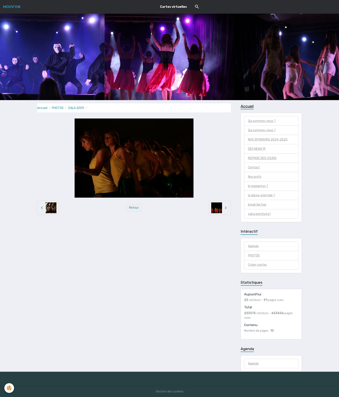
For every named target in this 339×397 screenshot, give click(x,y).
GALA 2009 (76, 108)
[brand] (11, 7)
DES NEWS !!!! (256, 149)
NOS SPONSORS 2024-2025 (268, 139)
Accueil (42, 108)
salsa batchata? (259, 214)
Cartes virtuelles (173, 7)
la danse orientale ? (261, 195)
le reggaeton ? (258, 186)
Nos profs (254, 177)
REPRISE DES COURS (262, 158)
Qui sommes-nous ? (262, 121)
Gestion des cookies (170, 391)
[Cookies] (9, 388)
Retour (134, 208)
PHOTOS (58, 108)
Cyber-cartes (257, 265)
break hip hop (257, 205)
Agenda (253, 246)
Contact (254, 167)
